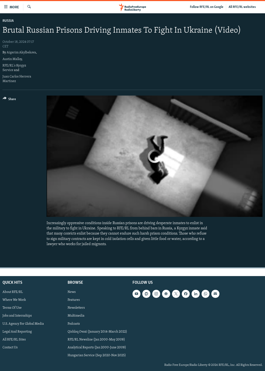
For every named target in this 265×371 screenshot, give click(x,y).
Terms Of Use (12, 308)
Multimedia (76, 315)
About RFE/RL (12, 292)
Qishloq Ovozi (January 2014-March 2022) (97, 331)
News (72, 292)
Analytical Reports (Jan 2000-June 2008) (97, 347)
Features (74, 300)
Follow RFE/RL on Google (206, 7)
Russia (8, 21)
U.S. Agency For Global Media (23, 324)
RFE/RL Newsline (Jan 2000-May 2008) (96, 339)
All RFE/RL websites (242, 7)
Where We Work (14, 300)
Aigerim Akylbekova (21, 52)
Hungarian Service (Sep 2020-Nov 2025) (97, 355)
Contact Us (10, 347)
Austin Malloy (12, 59)
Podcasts (74, 324)
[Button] (9, 100)
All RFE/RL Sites (14, 339)
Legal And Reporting (17, 331)
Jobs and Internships (17, 315)
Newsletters (76, 308)
